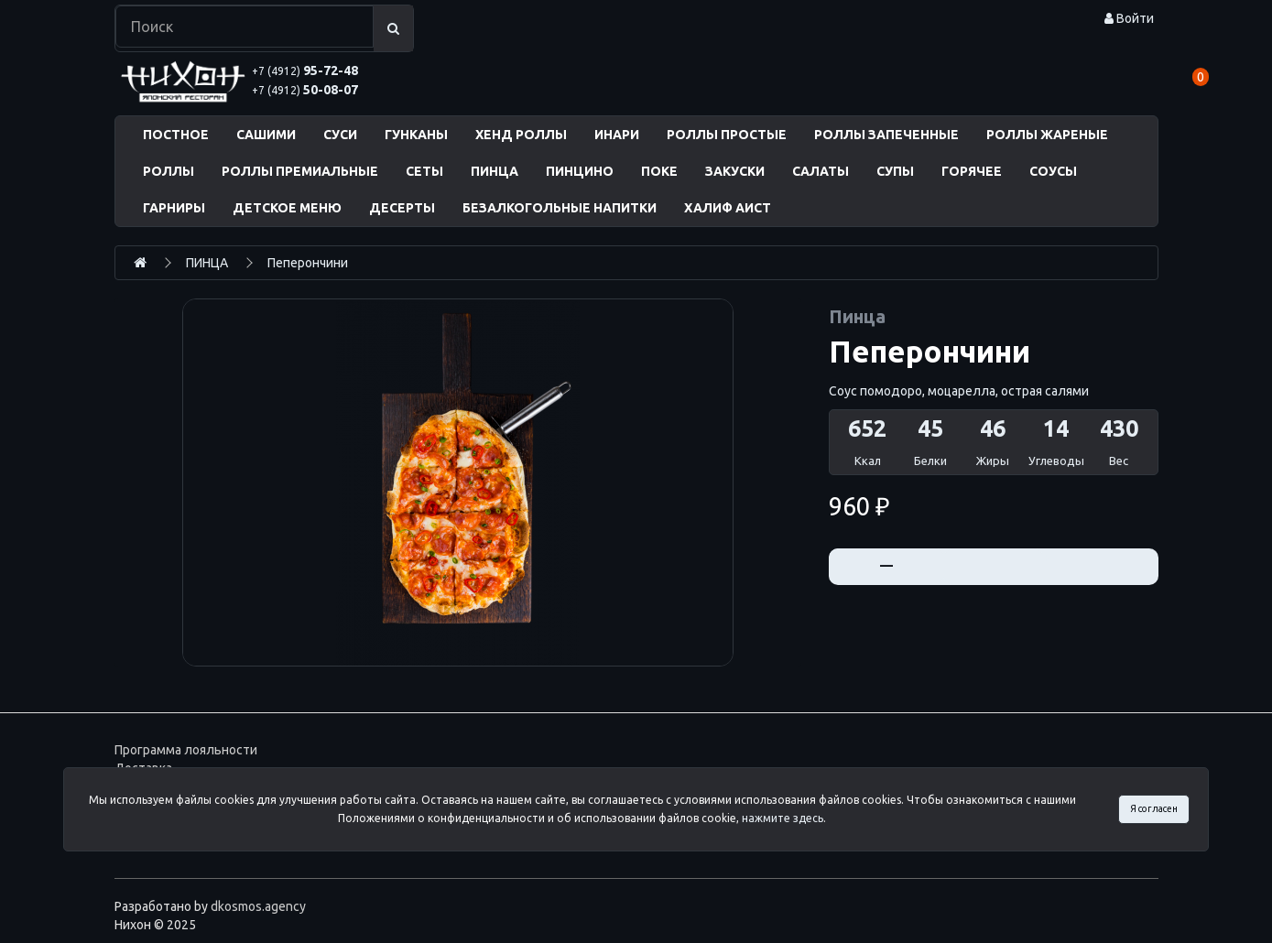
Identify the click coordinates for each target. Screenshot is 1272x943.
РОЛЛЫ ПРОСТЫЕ (727, 134)
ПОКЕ (659, 171)
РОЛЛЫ (168, 171)
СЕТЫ (424, 171)
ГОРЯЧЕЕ (971, 171)
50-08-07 (305, 89)
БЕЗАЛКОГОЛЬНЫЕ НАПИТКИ (559, 208)
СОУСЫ (1053, 171)
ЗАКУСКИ (735, 171)
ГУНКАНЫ (416, 134)
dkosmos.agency (258, 906)
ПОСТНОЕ (176, 134)
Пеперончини (307, 262)
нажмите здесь (782, 818)
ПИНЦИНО (580, 171)
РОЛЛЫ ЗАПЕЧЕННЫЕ (886, 134)
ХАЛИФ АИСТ (727, 208)
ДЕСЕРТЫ (402, 208)
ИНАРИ (616, 134)
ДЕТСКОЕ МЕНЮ (287, 208)
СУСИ (340, 134)
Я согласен (1154, 808)
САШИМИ (266, 134)
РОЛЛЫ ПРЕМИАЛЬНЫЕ (300, 171)
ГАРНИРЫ (174, 208)
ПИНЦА (494, 171)
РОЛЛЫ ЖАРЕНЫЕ (1047, 134)
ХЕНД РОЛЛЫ (521, 134)
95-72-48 (305, 70)
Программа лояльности (185, 749)
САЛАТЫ (820, 171)
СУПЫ (895, 171)
